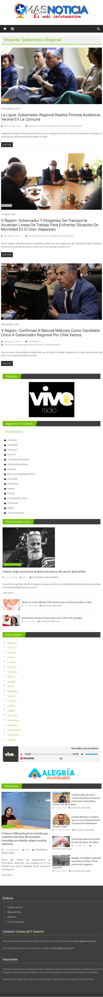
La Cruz (11, 657)
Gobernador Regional (50, 126)
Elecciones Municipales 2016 (21, 474)
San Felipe (12, 715)
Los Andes (12, 672)
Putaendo (12, 701)
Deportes (11, 469)
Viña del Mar (13, 735)
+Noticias (12, 440)
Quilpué (11, 711)
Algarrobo (12, 643)
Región (5, 100)
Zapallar (11, 740)
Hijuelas (11, 677)
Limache (11, 662)
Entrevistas (12, 484)
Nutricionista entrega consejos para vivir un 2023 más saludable (52, 618)
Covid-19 (11, 454)
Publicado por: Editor (12, 126)
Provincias (12, 503)
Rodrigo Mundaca (75, 126)
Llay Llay (11, 667)
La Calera (11, 652)
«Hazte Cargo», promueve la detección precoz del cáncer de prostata (44, 571)
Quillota (11, 706)
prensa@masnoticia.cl (85, 941)
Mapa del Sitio (14, 912)
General (11, 488)
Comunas (12, 450)
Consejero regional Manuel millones (29, 345)
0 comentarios (32, 342)
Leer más (8, 593)
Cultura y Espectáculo (17, 464)
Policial (10, 493)
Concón (11, 647)
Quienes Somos (15, 907)
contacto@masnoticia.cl (62, 948)
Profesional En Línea (17, 498)
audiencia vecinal (35, 126)
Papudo (11, 696)
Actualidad (6, 205)
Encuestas (12, 479)
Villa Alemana (13, 730)
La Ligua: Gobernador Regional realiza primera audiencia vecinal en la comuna (50, 117)
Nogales (11, 681)
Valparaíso (12, 725)
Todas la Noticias (15, 513)
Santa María (13, 720)
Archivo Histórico (15, 922)
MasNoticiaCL (14, 431)
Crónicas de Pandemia (18, 459)
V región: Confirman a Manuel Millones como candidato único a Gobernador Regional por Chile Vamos (50, 332)
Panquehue (12, 691)
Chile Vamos (9, 345)
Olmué (10, 686)
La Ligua (63, 126)
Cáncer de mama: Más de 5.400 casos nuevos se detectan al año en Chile (56, 602)
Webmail (11, 917)
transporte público (66, 236)
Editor (24, 577)
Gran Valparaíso (52, 236)
